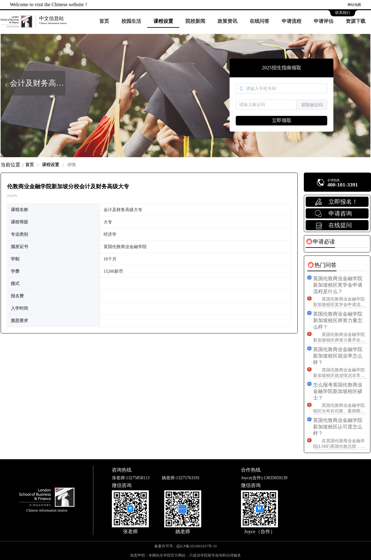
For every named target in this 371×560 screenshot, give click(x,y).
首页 (104, 21)
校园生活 (131, 21)
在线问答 (259, 21)
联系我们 (342, 12)
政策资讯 (227, 21)
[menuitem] (104, 21)
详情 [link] (71, 164)
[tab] (320, 241)
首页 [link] (29, 164)
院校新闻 (195, 21)
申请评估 (323, 21)
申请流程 (291, 21)
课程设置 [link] (50, 164)
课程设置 (163, 21)
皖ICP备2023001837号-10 (197, 546)
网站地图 (354, 4)
